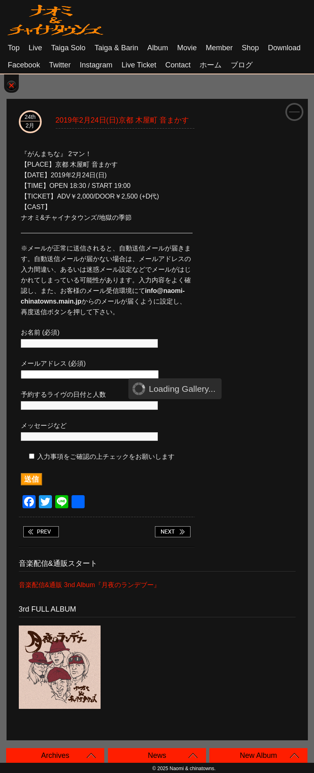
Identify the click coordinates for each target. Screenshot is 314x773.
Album (157, 48)
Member (219, 48)
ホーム (211, 65)
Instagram (96, 65)
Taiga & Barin (116, 48)
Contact (178, 65)
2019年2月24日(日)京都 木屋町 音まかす (122, 120)
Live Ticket (138, 65)
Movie (187, 48)
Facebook (24, 65)
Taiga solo (68, 48)
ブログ (242, 65)
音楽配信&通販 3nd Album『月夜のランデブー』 (90, 584)
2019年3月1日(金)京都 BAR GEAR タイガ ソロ (173, 532)
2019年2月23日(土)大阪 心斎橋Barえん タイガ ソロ (41, 532)
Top (14, 48)
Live (35, 48)
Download (284, 48)
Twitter (60, 65)
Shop (250, 48)
